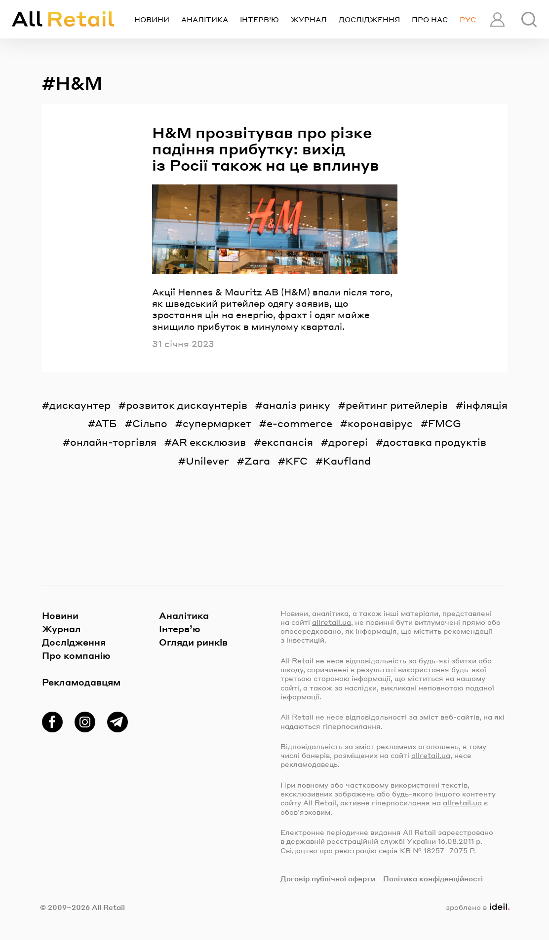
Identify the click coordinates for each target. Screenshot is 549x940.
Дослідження (369, 19)
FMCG (444, 423)
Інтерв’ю (259, 19)
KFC (296, 460)
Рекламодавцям (81, 681)
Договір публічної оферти (327, 878)
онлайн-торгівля (113, 441)
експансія (287, 441)
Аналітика (204, 19)
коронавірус (380, 423)
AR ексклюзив (208, 441)
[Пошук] (529, 19)
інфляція (485, 404)
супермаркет (217, 423)
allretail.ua (331, 621)
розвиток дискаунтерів (186, 404)
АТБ (106, 423)
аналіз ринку (296, 404)
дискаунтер (80, 404)
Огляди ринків (193, 642)
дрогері (348, 441)
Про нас (430, 19)
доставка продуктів (434, 441)
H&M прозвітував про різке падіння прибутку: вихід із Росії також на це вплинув (265, 148)
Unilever (207, 460)
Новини (151, 19)
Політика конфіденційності (433, 878)
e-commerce (299, 423)
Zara (257, 460)
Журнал (309, 19)
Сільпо (149, 423)
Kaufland (347, 460)
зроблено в (477, 907)
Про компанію (76, 655)
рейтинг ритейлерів (397, 404)
